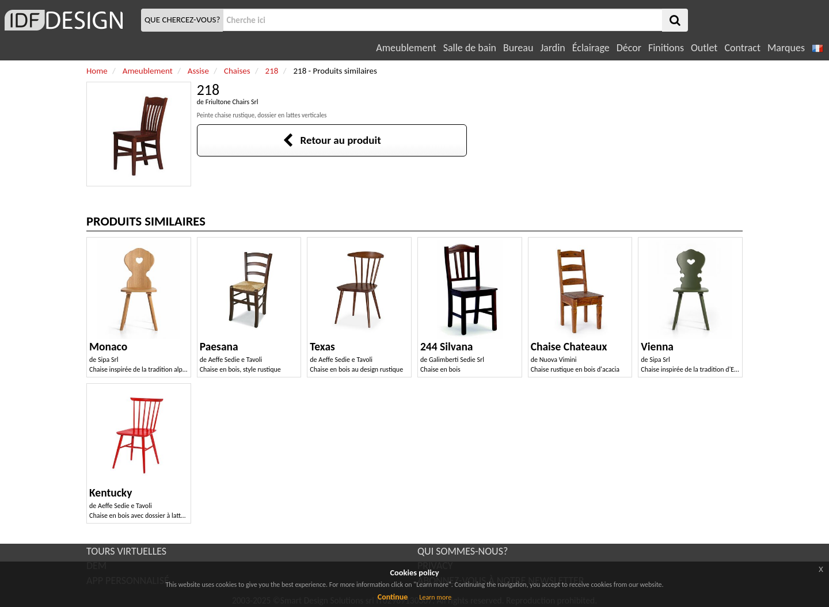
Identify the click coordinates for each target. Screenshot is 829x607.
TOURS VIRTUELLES (126, 551)
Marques (786, 47)
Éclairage (591, 47)
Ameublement (406, 47)
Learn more (435, 597)
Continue (393, 597)
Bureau (518, 47)
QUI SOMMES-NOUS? (462, 551)
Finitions (666, 47)
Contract (742, 47)
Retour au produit (332, 140)
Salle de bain (469, 47)
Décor (629, 47)
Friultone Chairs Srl (232, 102)
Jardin (552, 47)
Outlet (704, 47)
